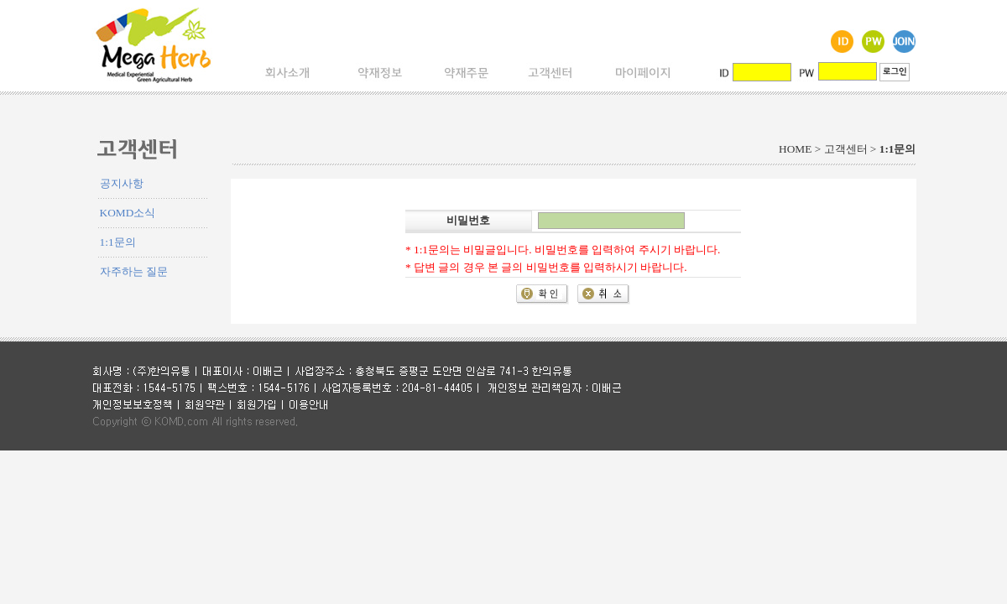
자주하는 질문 (134, 271)
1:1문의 (118, 242)
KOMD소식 (128, 212)
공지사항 (121, 183)
